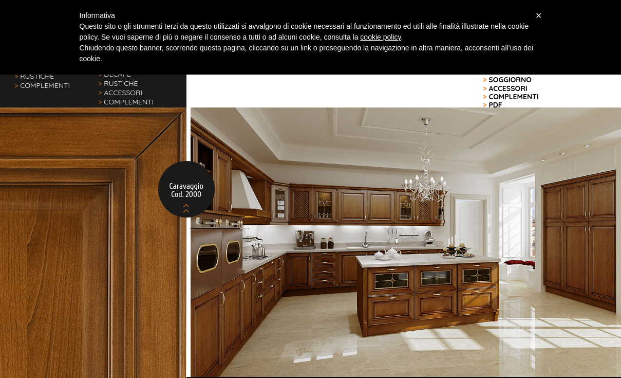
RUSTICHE (34, 76)
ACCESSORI (120, 92)
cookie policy (380, 37)
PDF (492, 105)
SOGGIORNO (507, 79)
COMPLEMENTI (42, 85)
